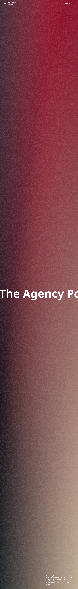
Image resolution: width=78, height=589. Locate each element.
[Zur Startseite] (12, 3)
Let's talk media (69, 3)
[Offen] (5, 3)
